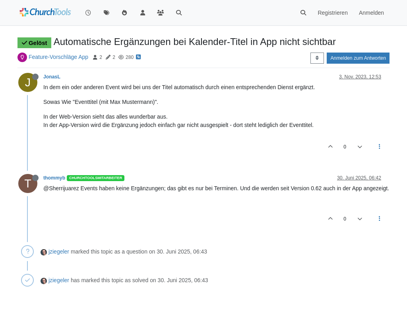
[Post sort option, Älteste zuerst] (317, 58)
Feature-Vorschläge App (58, 57)
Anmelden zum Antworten (358, 58)
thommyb (54, 178)
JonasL (51, 77)
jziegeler (58, 251)
